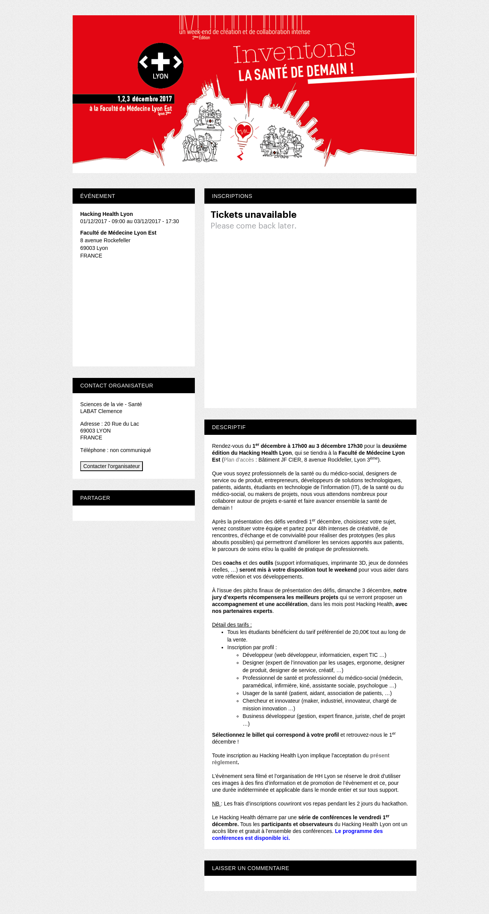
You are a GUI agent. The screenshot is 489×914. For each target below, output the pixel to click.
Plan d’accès (239, 460)
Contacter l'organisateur (111, 466)
